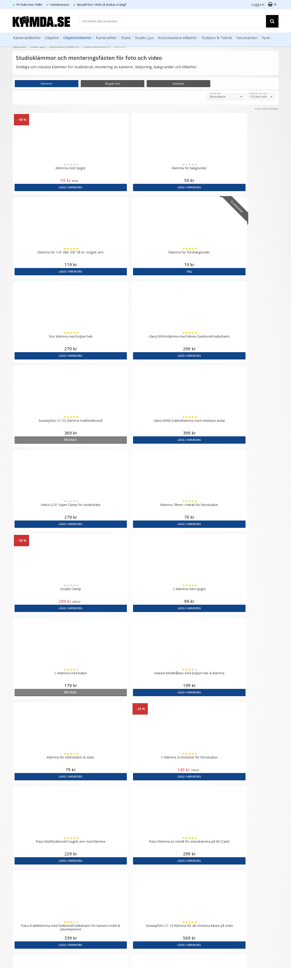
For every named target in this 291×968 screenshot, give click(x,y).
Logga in (257, 4)
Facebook (154, 875)
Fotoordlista (89, 873)
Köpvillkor (19, 875)
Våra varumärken (92, 833)
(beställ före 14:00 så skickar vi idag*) (175, 844)
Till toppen (145, 747)
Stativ (126, 37)
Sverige (224, 828)
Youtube (153, 882)
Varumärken (247, 37)
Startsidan (19, 46)
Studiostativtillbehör (96, 46)
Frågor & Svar (22, 868)
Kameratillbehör (27, 37)
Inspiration (87, 880)
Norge (223, 840)
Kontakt (18, 889)
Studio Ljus (144, 37)
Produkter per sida (258, 93)
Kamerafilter (106, 37)
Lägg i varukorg (45, 187)
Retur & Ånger (22, 882)
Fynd (266, 37)
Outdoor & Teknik (216, 37)
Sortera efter (215, 93)
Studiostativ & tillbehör (64, 46)
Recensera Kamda (93, 840)
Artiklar (85, 866)
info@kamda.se (24, 824)
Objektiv (52, 37)
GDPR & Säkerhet (93, 846)
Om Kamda (88, 826)
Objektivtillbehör (77, 37)
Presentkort (21, 895)
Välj (246, 187)
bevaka (179, 271)
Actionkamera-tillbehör (177, 37)
